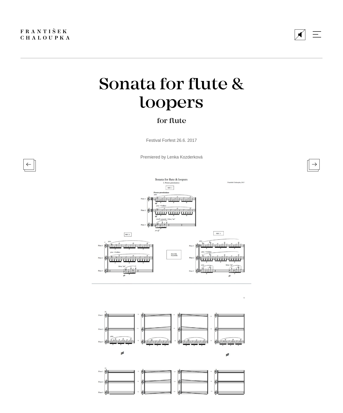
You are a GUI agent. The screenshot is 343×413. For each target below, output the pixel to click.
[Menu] (317, 34)
